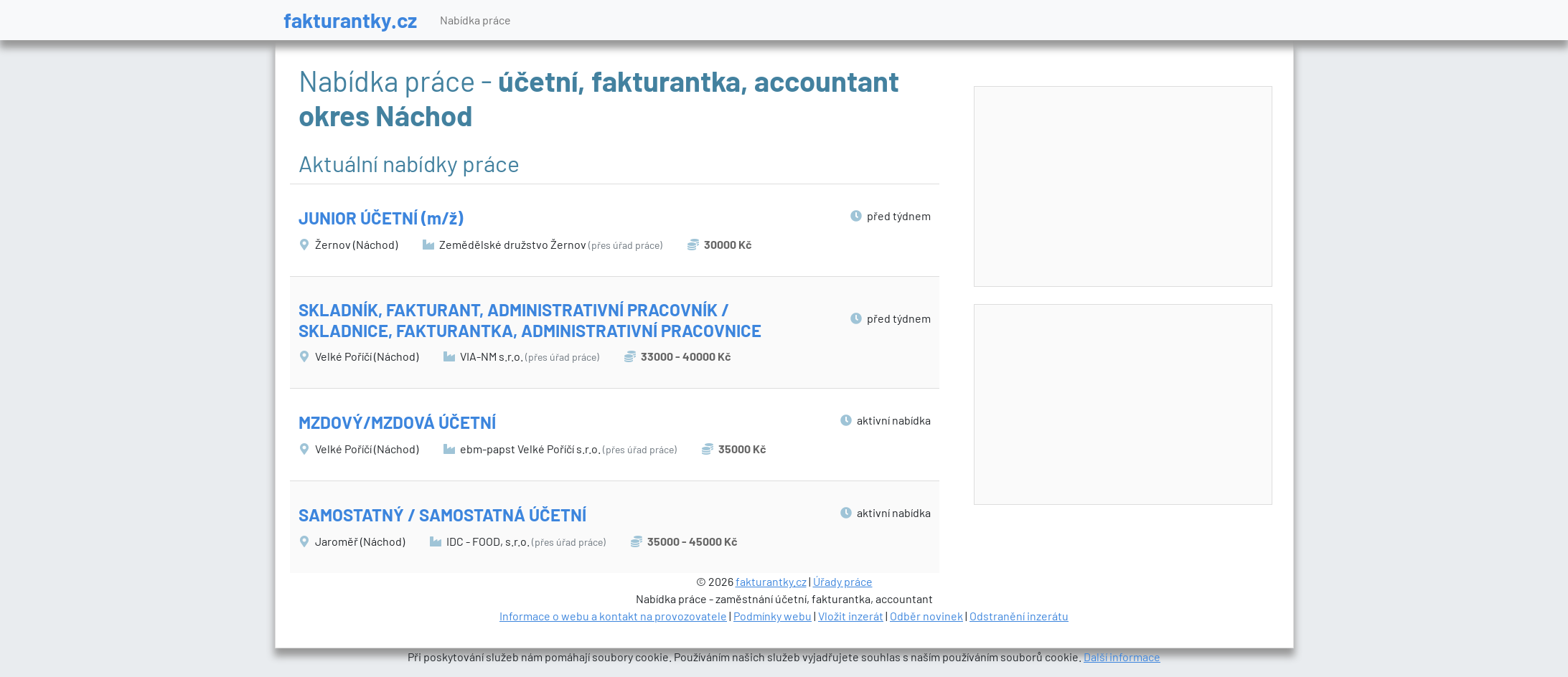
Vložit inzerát (850, 615)
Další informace (1122, 656)
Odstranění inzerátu (1019, 615)
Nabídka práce (475, 20)
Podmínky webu (772, 615)
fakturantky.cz (350, 19)
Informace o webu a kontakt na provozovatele (613, 615)
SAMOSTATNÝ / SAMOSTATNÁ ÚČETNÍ (442, 514)
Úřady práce (843, 581)
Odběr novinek (926, 615)
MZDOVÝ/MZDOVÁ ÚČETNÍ (397, 422)
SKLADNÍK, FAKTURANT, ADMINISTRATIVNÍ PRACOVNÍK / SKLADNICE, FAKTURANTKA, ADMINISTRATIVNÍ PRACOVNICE (530, 320)
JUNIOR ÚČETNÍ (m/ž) (381, 217)
